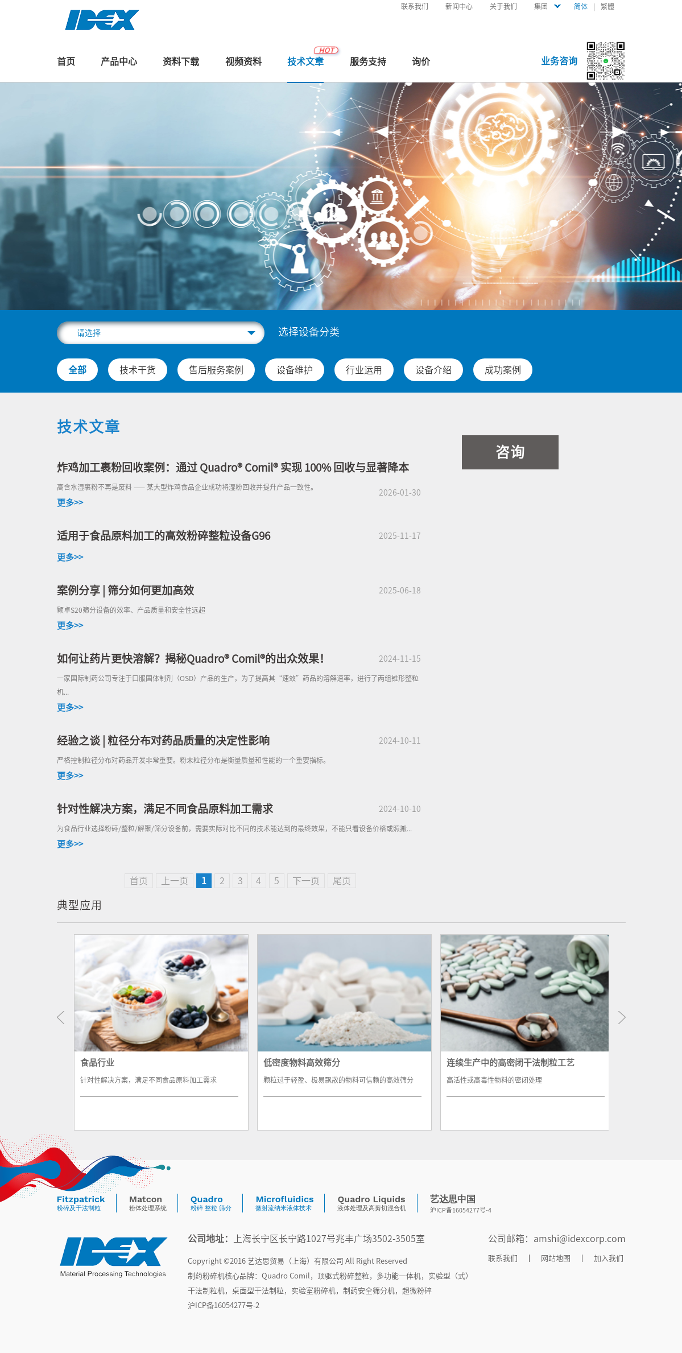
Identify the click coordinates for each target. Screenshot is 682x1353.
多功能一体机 (399, 1276)
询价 (421, 61)
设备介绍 (433, 369)
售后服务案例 (216, 369)
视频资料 (243, 61)
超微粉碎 (417, 1290)
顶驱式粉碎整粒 (343, 1276)
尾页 (342, 880)
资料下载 (181, 61)
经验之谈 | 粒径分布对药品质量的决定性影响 (163, 740)
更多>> (70, 502)
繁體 (607, 6)
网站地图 (556, 1258)
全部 (77, 369)
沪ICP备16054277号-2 (223, 1305)
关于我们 (503, 6)
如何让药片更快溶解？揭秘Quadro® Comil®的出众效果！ (193, 658)
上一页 (174, 880)
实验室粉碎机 (313, 1290)
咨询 (510, 452)
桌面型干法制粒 (258, 1290)
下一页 (306, 880)
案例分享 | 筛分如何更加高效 (125, 590)
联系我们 (414, 6)
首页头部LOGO (102, 20)
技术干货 (137, 369)
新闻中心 (459, 6)
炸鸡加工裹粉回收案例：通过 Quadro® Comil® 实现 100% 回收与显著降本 (233, 467)
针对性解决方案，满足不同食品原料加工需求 (165, 808)
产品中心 (119, 61)
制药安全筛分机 (369, 1290)
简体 (581, 6)
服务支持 (368, 61)
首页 (66, 61)
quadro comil (286, 1276)
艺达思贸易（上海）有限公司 (295, 1261)
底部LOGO (114, 1257)
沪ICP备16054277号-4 (460, 1210)
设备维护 (294, 369)
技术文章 (305, 61)
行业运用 (364, 369)
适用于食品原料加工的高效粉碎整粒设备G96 (163, 535)
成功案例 (503, 369)
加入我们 (608, 1258)
